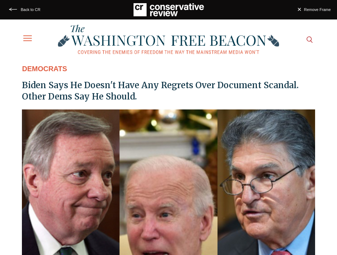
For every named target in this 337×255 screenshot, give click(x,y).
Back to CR (31, 9)
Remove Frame (317, 9)
